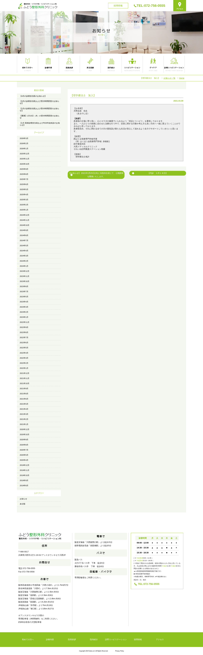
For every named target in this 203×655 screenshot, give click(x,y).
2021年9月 (24, 389)
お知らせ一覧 (169, 78)
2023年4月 (24, 302)
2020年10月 (24, 435)
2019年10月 (24, 475)
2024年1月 (24, 266)
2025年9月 (24, 169)
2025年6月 (24, 184)
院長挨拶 (72, 639)
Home (181, 78)
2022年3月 (24, 358)
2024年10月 (24, 225)
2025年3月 (24, 200)
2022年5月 (24, 348)
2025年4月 (24, 195)
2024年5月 (24, 246)
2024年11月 (24, 220)
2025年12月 (24, 154)
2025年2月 (24, 205)
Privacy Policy (119, 651)
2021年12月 (24, 373)
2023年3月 (24, 307)
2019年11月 (24, 470)
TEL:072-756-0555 (151, 5)
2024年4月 (24, 251)
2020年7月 (24, 450)
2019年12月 (24, 465)
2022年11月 (24, 322)
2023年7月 (24, 292)
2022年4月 (24, 353)
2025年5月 (24, 189)
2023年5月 (24, 297)
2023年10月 (24, 281)
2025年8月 (24, 174)
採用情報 (118, 5)
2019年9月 (24, 480)
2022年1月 (24, 368)
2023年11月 (24, 276)
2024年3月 (24, 256)
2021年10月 (24, 383)
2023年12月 (24, 271)
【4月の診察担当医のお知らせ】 (33, 96)
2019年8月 (24, 486)
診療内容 (50, 639)
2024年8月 (24, 235)
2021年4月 (24, 409)
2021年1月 (24, 424)
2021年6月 (24, 399)
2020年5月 (24, 455)
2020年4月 (24, 460)
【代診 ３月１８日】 (157, 173)
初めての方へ (28, 639)
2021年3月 (24, 414)
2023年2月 (24, 312)
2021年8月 (24, 394)
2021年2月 (24, 419)
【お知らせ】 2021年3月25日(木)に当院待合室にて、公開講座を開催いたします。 (96, 175)
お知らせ (23, 499)
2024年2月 (24, 261)
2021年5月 (24, 404)
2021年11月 (24, 378)
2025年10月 (24, 164)
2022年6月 (24, 343)
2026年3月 (24, 138)
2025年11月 (24, 159)
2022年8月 (24, 332)
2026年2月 (24, 144)
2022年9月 (24, 327)
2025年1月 (24, 210)
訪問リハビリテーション (116, 639)
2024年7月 (24, 241)
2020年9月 (24, 440)
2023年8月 (24, 286)
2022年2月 (24, 363)
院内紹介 (94, 639)
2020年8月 (24, 445)
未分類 (22, 504)
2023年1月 (24, 317)
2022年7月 (24, 338)
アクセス (160, 639)
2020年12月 (24, 429)
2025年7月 (24, 179)
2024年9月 (24, 230)
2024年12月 (24, 215)
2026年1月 (24, 149)
